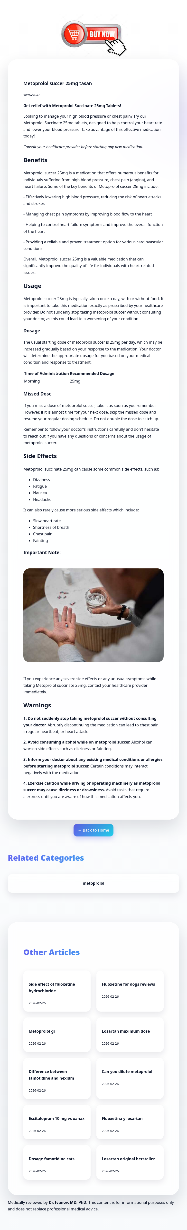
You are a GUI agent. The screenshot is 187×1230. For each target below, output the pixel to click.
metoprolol (93, 883)
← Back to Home (93, 830)
